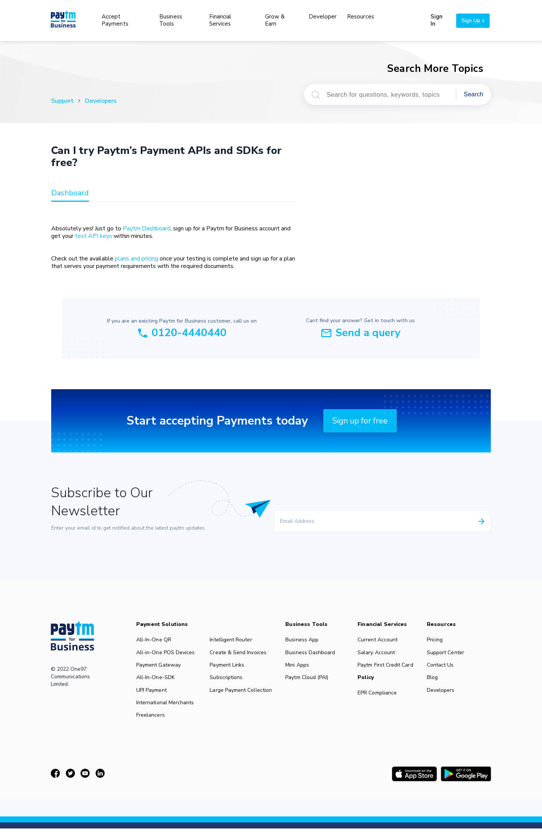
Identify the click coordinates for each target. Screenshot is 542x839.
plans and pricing (136, 258)
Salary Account (378, 653)
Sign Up (472, 20)
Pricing (437, 640)
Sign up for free (360, 421)
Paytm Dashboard (147, 228)
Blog (434, 681)
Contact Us (442, 667)
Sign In (436, 20)
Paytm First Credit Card (387, 667)
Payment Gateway (158, 667)
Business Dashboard (312, 653)
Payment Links (227, 667)
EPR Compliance (379, 696)
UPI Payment (151, 694)
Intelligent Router (231, 640)
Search (473, 94)
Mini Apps (299, 667)
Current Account (379, 640)
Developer (323, 16)
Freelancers (150, 721)
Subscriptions (227, 681)
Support (62, 101)
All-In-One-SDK (155, 681)
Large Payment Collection (241, 694)
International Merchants (165, 708)
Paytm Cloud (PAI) (308, 681)
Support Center (448, 653)
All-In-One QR (154, 640)
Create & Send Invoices (239, 653)
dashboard (70, 193)
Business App (303, 640)
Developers (101, 101)
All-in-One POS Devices (165, 653)
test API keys (93, 236)
